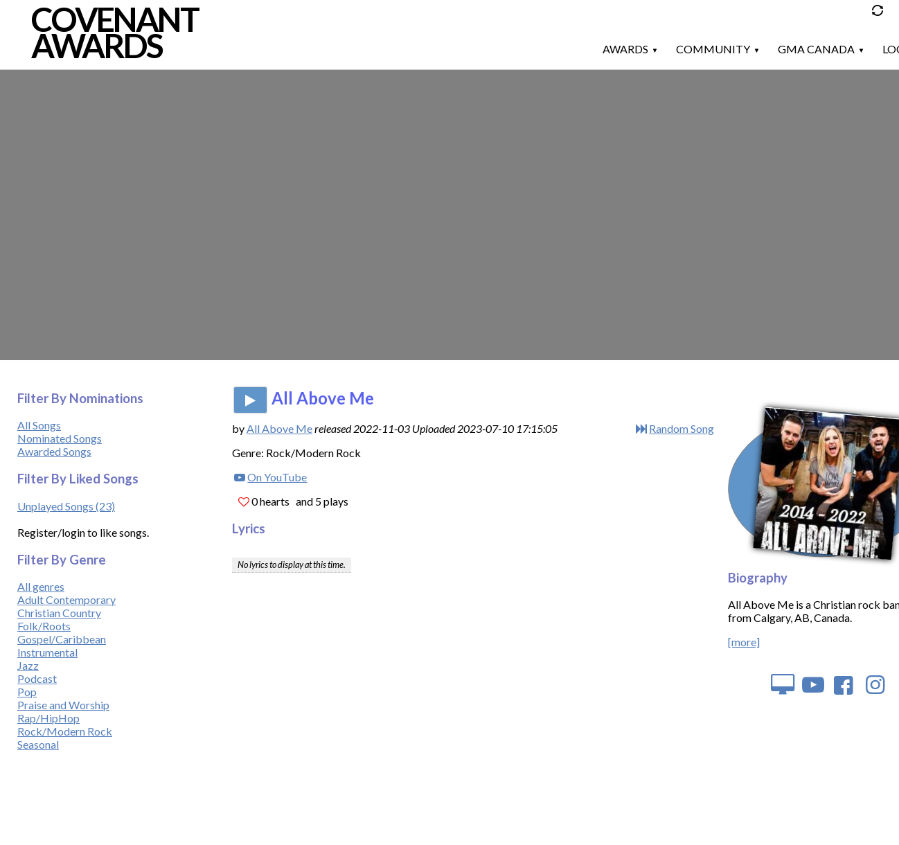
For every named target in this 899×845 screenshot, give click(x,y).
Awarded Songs (54, 451)
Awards (625, 48)
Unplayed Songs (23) (66, 506)
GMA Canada (816, 48)
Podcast (37, 678)
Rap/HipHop (48, 717)
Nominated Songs (59, 438)
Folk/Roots (44, 625)
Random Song (681, 428)
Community (713, 48)
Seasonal (38, 744)
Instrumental (47, 652)
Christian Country (59, 612)
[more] (744, 641)
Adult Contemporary (66, 599)
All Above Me (279, 428)
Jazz (28, 665)
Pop (27, 691)
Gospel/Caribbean (61, 639)
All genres (40, 586)
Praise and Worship (63, 704)
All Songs (39, 425)
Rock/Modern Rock (64, 731)
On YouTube (277, 476)
